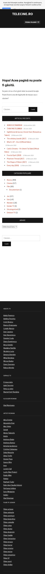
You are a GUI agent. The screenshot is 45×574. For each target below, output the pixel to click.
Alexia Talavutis (9, 427)
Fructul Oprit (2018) (14, 150)
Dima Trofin (7, 450)
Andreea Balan (8, 434)
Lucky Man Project (10, 467)
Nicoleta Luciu (8, 346)
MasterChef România (11, 386)
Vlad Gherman (8, 493)
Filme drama (7, 523)
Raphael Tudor (8, 476)
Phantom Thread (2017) (15, 153)
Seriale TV (10, 200)
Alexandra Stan (9, 418)
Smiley (5, 489)
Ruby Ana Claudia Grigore (12, 480)
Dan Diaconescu (9, 329)
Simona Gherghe (9, 349)
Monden (10, 197)
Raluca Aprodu (8, 362)
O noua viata (8, 377)
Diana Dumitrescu (10, 336)
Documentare (14, 184)
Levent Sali (7, 463)
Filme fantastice (9, 533)
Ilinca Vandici (8, 339)
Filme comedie (8, 517)
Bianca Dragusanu (10, 320)
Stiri (8, 194)
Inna (5, 460)
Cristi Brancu (8, 316)
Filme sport (7, 556)
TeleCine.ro (22, 8)
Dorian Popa (7, 454)
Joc (8, 191)
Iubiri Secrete (8, 380)
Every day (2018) (13, 160)
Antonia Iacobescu (10, 440)
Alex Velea (7, 421)
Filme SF (6, 553)
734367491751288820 (14, 123)
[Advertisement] (22, 45)
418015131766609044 (14, 120)
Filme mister (7, 546)
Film (8, 181)
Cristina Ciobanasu (10, 444)
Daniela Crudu (8, 333)
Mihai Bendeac (8, 352)
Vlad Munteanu (9, 400)
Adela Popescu (8, 310)
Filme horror (7, 539)
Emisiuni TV (11, 207)
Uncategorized (12, 204)
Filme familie (8, 530)
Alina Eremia (7, 414)
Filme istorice (8, 543)
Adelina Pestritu (9, 313)
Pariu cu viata (8, 383)
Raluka (5, 473)
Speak (5, 424)
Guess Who (7, 457)
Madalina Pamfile (9, 342)
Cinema (9, 178)
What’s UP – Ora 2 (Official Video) (19, 136)
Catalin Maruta (8, 323)
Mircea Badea (8, 356)
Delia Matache (8, 447)
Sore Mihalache (9, 486)
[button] (32, 17)
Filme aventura (8, 510)
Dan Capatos (8, 326)
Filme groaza (8, 536)
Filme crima (7, 520)
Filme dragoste (9, 526)
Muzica (9, 174)
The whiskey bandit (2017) (16, 133)
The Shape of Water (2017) (17, 156)
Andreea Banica (9, 437)
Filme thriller (8, 559)
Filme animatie (8, 507)
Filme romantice (9, 549)
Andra (5, 431)
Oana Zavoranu (9, 359)
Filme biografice (9, 513)
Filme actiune (8, 504)
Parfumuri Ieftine (9, 483)
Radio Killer (7, 470)
